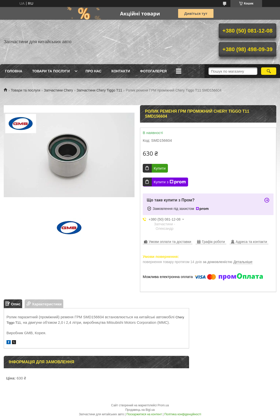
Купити (160, 168)
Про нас (93, 71)
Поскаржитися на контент (144, 414)
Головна (13, 71)
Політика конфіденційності (182, 414)
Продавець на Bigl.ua (140, 410)
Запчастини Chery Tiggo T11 (99, 90)
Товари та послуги (51, 71)
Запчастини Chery (58, 90)
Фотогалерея (153, 71)
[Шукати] (268, 71)
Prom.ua (163, 405)
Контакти (120, 71)
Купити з (170, 182)
